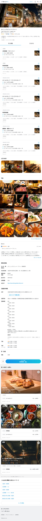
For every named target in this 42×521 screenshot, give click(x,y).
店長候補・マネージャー (9, 51)
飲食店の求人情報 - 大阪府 (8, 498)
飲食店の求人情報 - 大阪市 (8, 495)
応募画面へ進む (23, 361)
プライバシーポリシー (10, 514)
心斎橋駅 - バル (5, 486)
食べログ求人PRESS (5, 508)
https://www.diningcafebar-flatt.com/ (15, 283)
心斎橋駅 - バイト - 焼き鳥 (8, 492)
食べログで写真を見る (35, 238)
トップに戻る (21, 503)
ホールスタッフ (9, 398)
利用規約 (2, 514)
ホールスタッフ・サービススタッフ (11, 80)
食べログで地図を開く (15, 295)
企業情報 (16, 514)
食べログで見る (37, 257)
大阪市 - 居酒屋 (5, 483)
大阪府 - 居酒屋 (5, 489)
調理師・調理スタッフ (8, 128)
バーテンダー (6, 144)
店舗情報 (31, 43)
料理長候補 (5, 65)
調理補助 (8, 430)
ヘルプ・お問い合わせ (5, 511)
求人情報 (10, 43)
